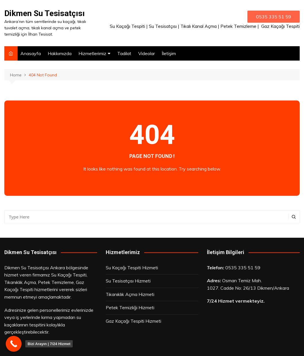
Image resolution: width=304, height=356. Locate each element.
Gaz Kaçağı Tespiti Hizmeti (133, 321)
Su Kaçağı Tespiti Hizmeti (132, 267)
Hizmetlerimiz (92, 53)
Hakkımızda (60, 53)
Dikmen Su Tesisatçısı (44, 13)
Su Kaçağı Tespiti (127, 26)
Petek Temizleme (238, 26)
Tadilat (124, 53)
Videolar (146, 53)
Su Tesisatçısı (163, 26)
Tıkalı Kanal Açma (198, 26)
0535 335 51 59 (242, 267)
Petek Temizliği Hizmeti (130, 307)
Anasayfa (30, 53)
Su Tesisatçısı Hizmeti (128, 281)
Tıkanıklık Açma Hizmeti (130, 294)
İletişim (169, 53)
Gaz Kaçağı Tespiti (280, 26)
